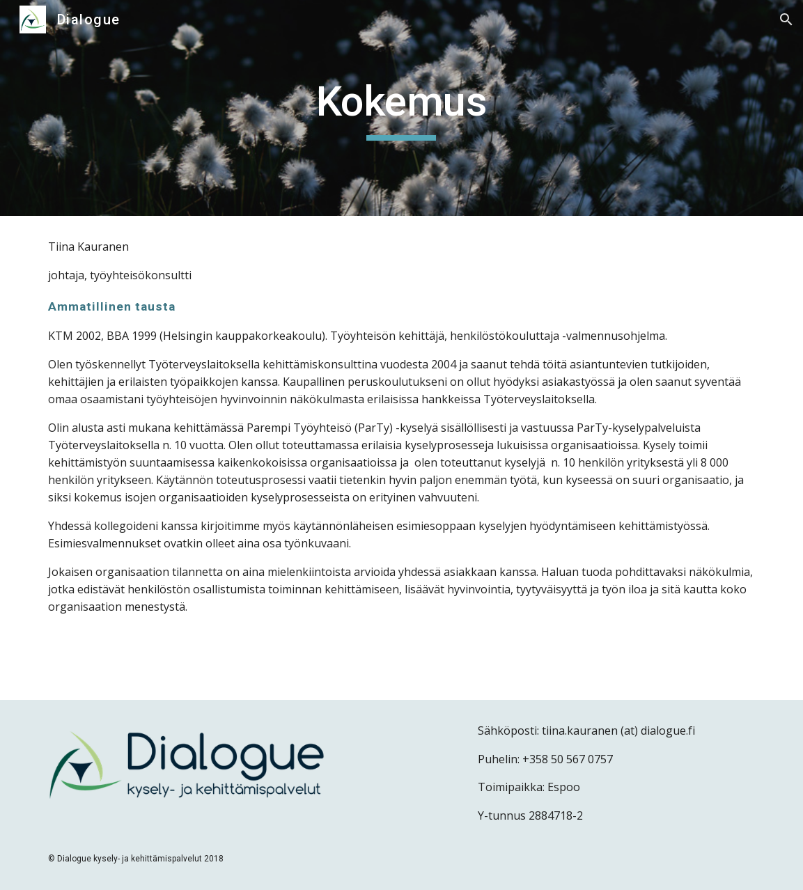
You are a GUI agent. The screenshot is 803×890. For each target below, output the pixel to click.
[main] (401, 108)
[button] (786, 19)
